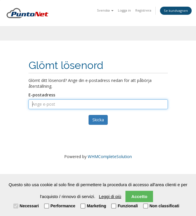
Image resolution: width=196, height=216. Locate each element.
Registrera (143, 10)
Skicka (98, 119)
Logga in (124, 10)
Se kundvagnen (176, 10)
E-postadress (41, 95)
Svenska (105, 10)
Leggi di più (110, 196)
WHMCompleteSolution (110, 156)
